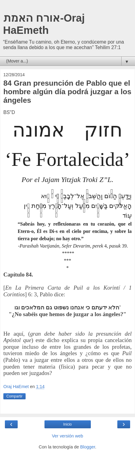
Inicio (67, 424)
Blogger (87, 446)
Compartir (14, 396)
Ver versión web (67, 435)
